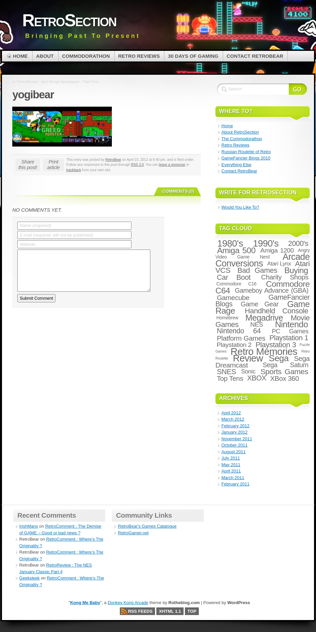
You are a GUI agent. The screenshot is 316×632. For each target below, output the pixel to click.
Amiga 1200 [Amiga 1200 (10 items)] (277, 250)
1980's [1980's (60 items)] (230, 243)
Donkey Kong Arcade (128, 602)
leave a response (172, 164)
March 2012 (232, 419)
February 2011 (235, 483)
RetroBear (113, 159)
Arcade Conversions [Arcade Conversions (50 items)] (262, 260)
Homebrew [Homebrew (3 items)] (227, 317)
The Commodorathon (241, 138)
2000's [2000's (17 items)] (298, 243)
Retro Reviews (235, 145)
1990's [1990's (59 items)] (265, 243)
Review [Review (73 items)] (248, 358)
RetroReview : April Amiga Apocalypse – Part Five (57, 82)
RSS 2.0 (137, 164)
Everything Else (236, 164)
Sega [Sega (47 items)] (279, 358)
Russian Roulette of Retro (246, 151)
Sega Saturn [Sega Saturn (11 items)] (285, 365)
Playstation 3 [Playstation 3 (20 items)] (276, 345)
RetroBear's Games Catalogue (147, 526)
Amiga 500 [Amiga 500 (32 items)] (236, 250)
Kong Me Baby (85, 602)
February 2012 (235, 425)
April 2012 (231, 412)
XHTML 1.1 (170, 611)
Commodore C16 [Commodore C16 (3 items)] (236, 283)
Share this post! (27, 164)
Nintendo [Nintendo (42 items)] (291, 324)
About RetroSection (240, 132)
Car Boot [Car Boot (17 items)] (234, 277)
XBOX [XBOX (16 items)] (256, 378)
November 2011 (236, 438)
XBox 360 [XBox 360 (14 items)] (284, 378)
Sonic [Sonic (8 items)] (248, 371)
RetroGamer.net (133, 532)
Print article (53, 164)
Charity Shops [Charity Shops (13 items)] (284, 277)
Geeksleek (29, 578)
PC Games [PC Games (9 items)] (290, 331)
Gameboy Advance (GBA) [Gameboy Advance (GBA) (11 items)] (271, 290)
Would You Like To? (240, 207)
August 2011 (233, 451)
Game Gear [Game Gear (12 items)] (259, 304)
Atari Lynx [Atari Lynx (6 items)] (279, 264)
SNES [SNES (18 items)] (226, 372)
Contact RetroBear (239, 170)
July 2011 (230, 458)
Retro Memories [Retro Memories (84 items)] (264, 351)
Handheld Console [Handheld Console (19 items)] (276, 311)
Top (192, 611)
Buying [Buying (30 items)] (296, 270)
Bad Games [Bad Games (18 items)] (257, 270)
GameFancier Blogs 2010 (245, 158)
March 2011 (232, 477)
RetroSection (69, 20)
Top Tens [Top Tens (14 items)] (230, 378)
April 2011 (231, 471)
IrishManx (28, 526)
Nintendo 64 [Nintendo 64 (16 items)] (239, 331)
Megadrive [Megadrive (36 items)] (264, 317)
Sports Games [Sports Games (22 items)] (284, 371)
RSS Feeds (140, 611)
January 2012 (234, 432)
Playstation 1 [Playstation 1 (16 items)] (289, 338)
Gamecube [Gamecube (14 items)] (233, 297)
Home (227, 125)
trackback (73, 170)
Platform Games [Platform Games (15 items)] (241, 338)
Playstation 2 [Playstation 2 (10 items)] (234, 344)
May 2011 (230, 464)
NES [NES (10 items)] (256, 324)
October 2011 (234, 445)
